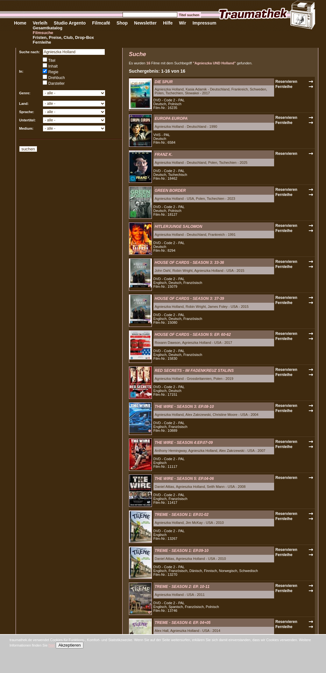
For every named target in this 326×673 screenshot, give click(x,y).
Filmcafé (101, 22)
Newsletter (145, 22)
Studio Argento (70, 22)
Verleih (40, 22)
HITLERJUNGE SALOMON (178, 226)
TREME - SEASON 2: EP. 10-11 (182, 586)
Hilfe (168, 22)
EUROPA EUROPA (171, 118)
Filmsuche (43, 32)
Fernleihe (42, 42)
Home (20, 22)
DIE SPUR (164, 82)
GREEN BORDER (170, 190)
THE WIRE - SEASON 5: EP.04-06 (184, 478)
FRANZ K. (164, 154)
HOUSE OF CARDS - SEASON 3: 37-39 (189, 298)
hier (51, 645)
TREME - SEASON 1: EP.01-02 (182, 514)
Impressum (204, 22)
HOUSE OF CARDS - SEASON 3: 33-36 (189, 262)
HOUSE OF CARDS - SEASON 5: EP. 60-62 (193, 334)
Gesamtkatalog (47, 27)
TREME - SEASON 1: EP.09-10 (182, 550)
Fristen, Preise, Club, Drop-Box (63, 37)
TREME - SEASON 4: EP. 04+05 (183, 622)
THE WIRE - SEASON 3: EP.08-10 (184, 406)
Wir (182, 22)
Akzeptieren (69, 645)
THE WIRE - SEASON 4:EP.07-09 (184, 442)
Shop (122, 22)
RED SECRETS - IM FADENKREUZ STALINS (194, 370)
